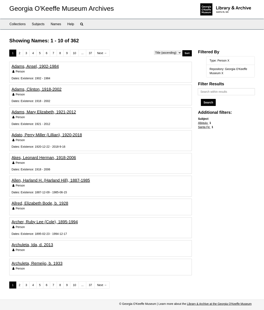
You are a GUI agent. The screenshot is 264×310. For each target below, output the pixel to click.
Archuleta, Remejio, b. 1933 (37, 263)
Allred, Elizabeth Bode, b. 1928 (40, 203)
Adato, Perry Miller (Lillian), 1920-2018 (47, 135)
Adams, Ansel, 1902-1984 (35, 66)
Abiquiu (203, 123)
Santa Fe (204, 127)
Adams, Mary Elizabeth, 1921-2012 (44, 112)
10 (74, 53)
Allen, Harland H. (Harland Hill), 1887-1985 (51, 180)
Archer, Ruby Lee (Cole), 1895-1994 (45, 222)
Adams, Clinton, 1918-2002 (36, 89)
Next (102, 53)
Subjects (38, 24)
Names (56, 24)
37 (90, 53)
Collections (17, 24)
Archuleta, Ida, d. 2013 (32, 244)
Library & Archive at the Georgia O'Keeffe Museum (219, 303)
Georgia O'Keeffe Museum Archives (61, 8)
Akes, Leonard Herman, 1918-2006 (44, 157)
